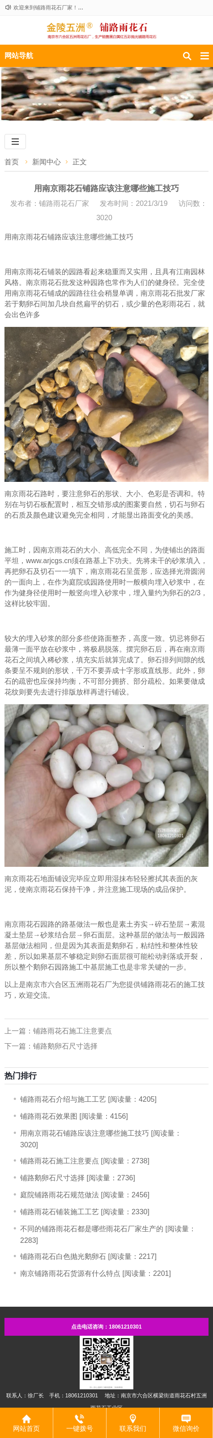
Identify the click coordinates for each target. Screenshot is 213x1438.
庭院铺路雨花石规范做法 (59, 1195)
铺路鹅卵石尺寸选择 (52, 1178)
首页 (11, 162)
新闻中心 (46, 162)
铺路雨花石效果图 (48, 1116)
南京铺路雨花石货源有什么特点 (70, 1273)
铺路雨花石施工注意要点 (59, 1161)
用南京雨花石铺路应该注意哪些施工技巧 (84, 1133)
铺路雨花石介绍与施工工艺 (63, 1099)
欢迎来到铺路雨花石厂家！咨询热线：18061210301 (75, 7)
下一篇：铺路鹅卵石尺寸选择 (51, 1046)
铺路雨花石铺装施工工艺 (59, 1212)
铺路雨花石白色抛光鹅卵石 (63, 1256)
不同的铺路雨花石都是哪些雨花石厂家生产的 (91, 1229)
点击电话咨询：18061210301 (106, 1327)
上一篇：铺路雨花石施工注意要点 (58, 1031)
